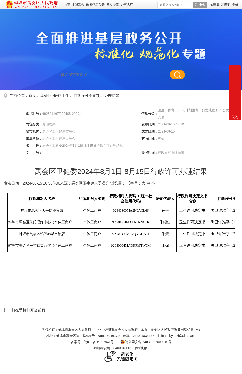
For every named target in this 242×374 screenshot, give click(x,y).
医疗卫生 (61, 96)
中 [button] (148, 183)
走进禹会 (78, 4)
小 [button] (153, 183)
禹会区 (46, 96)
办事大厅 (127, 4)
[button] (215, 4)
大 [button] (143, 183)
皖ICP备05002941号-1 (100, 342)
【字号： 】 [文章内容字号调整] (142, 183)
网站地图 (141, 348)
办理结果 (111, 96)
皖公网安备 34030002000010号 (146, 342)
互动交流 (113, 4)
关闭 (235, 117)
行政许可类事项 (87, 96)
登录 (235, 4)
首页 (67, 4)
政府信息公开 (95, 4)
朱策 (165, 234)
